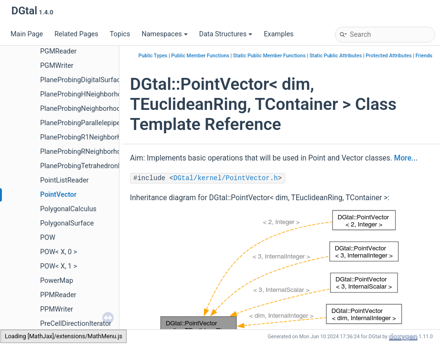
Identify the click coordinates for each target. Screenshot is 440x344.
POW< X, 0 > (58, 252)
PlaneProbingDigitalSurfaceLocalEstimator (105, 80)
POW (47, 238)
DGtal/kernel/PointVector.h (225, 178)
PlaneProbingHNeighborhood (84, 94)
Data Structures (225, 34)
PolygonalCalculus (68, 209)
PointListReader (64, 180)
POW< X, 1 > (58, 266)
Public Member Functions (200, 56)
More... (406, 158)
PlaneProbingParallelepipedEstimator (97, 123)
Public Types (153, 56)
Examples (278, 34)
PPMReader (58, 295)
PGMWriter (57, 66)
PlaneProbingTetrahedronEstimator (94, 166)
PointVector (58, 195)
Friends (424, 56)
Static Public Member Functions (269, 56)
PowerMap (56, 281)
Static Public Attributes (336, 56)
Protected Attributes (388, 56)
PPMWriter (56, 309)
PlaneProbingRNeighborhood (84, 152)
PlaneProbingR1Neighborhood (86, 137)
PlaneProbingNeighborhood (82, 109)
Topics (120, 34)
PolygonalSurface (67, 223)
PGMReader (58, 51)
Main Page (27, 34)
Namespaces (164, 34)
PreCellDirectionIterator (75, 324)
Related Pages (76, 34)
